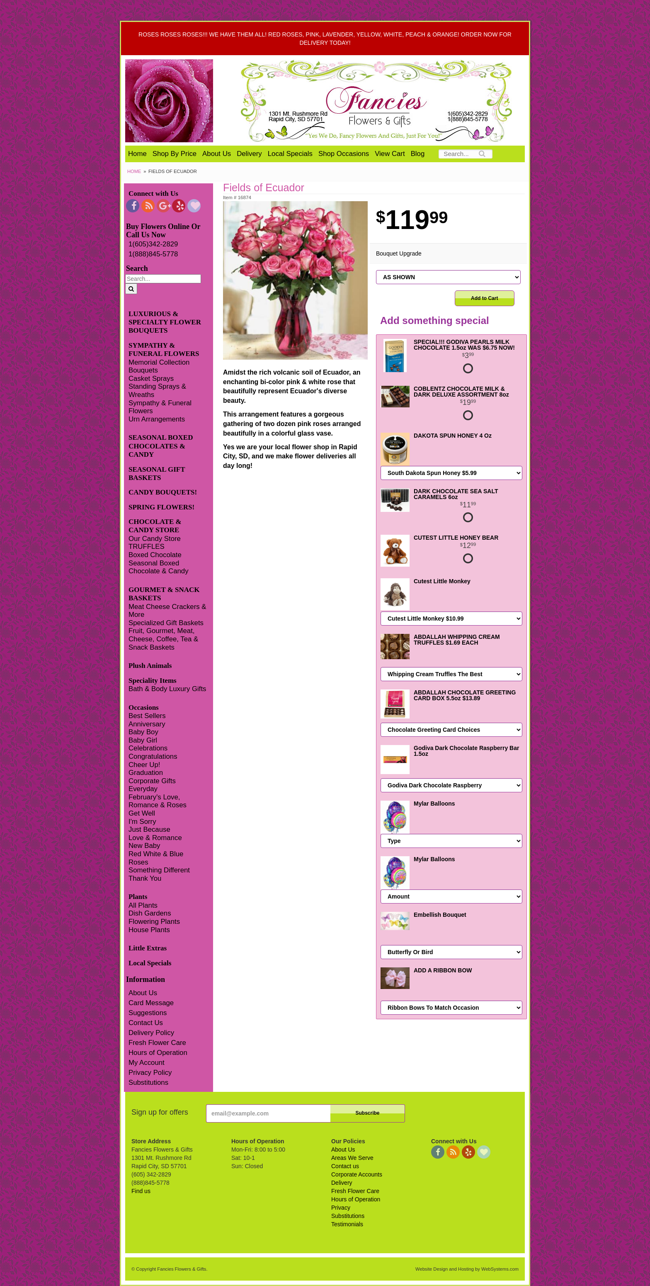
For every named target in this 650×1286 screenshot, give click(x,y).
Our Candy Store (155, 539)
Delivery (249, 154)
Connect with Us (153, 193)
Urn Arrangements (157, 419)
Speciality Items (153, 680)
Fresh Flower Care (157, 1043)
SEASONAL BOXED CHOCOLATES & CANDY (161, 446)
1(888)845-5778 (153, 254)
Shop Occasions (343, 154)
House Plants (149, 930)
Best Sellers (147, 716)
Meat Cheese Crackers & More (167, 611)
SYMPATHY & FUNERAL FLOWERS (164, 349)
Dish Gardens (150, 913)
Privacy (340, 1207)
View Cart (390, 154)
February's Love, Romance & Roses (158, 801)
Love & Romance (155, 838)
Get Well (142, 813)
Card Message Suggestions (151, 1008)
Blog (418, 154)
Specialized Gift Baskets (166, 623)
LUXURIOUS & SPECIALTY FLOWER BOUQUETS (165, 322)
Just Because (149, 829)
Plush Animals (150, 666)
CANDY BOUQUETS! (163, 492)
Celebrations (148, 748)
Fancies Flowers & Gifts (378, 100)
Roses (138, 862)
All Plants (143, 905)
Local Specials (290, 154)
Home (137, 154)
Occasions (144, 707)
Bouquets (143, 370)
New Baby (144, 846)
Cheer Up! (144, 765)
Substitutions (148, 1082)
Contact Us (146, 1023)
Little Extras (148, 948)
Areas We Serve (352, 1157)
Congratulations (153, 756)
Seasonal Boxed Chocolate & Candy (159, 567)
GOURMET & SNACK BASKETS (164, 594)
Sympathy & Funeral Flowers (160, 407)
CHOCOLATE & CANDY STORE (155, 526)
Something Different (159, 870)
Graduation (146, 773)
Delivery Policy (151, 1033)
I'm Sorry (142, 822)
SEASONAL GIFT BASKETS (157, 473)
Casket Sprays (151, 378)
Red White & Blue (156, 854)
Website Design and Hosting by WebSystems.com (467, 1269)
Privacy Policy (150, 1073)
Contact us (345, 1166)
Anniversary (147, 724)
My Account (147, 1063)
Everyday (143, 789)
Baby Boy (143, 732)
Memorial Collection (159, 362)
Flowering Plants (154, 922)
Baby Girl (143, 740)
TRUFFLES (147, 546)
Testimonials (347, 1224)
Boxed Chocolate (155, 555)
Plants (138, 897)
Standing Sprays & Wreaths (157, 390)
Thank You (145, 878)
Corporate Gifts (152, 781)
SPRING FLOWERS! (161, 507)
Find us (140, 1191)
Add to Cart (484, 298)
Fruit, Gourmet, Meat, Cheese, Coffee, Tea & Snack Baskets (163, 639)
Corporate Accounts (356, 1174)
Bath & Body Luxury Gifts (167, 689)
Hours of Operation (158, 1053)
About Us (216, 154)
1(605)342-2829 (153, 244)
